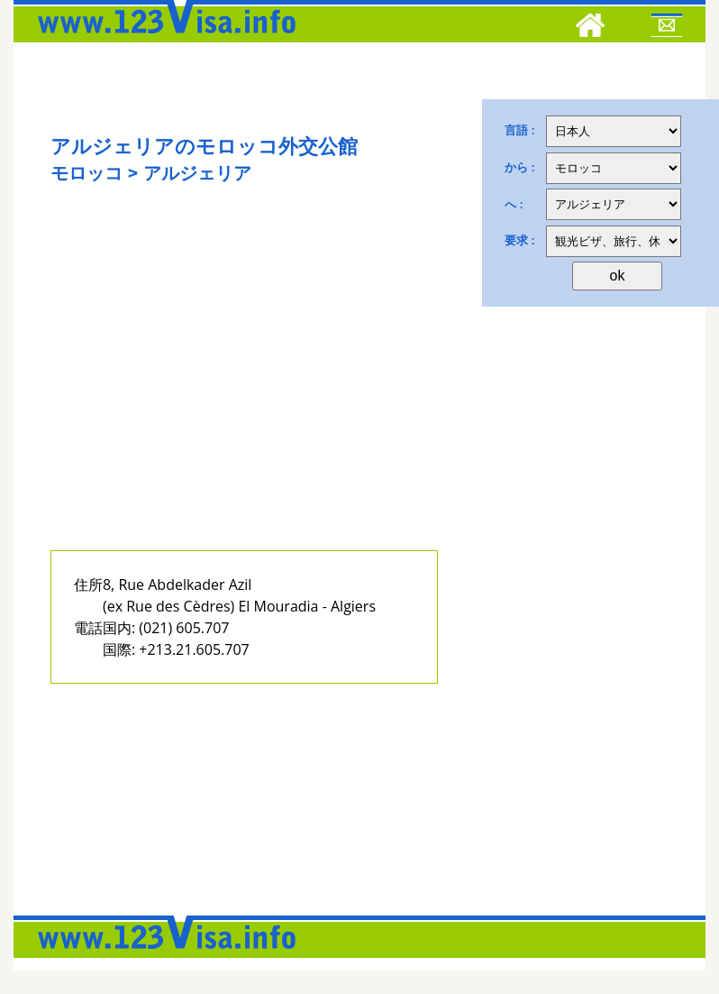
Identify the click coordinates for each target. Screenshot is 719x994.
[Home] (590, 28)
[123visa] (162, 39)
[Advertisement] (236, 386)
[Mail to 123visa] (666, 28)
